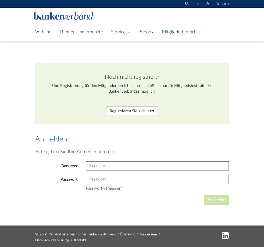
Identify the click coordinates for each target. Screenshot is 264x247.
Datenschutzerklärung (52, 240)
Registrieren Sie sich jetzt (132, 111)
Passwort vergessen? (104, 188)
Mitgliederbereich (179, 32)
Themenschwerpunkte (81, 32)
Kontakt (80, 240)
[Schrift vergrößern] (207, 3)
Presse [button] (146, 32)
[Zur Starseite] (63, 16)
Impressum (148, 234)
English (223, 3)
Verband (43, 32)
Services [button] (120, 32)
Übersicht (127, 234)
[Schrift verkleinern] (197, 4)
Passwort (69, 180)
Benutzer (69, 166)
